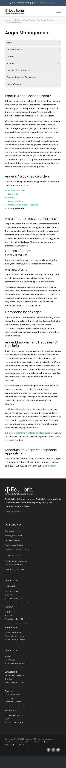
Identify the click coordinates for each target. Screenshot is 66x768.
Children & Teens (15, 49)
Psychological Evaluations (18, 70)
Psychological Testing (14, 545)
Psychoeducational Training (17, 550)
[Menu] (57, 11)
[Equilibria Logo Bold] (27, 11)
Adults (10, 42)
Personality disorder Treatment (23, 205)
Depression (13, 194)
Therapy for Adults (12, 531)
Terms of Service (19, 745)
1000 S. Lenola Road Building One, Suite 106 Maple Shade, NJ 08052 (15, 636)
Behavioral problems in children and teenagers (27, 433)
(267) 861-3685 (18, 569)
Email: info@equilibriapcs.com (45, 3)
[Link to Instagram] (53, 750)
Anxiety (11, 197)
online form (50, 466)
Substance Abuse (16, 190)
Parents (10, 63)
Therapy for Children (13, 535)
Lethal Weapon (14, 84)
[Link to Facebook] (48, 750)
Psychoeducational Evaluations (21, 77)
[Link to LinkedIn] (58, 750)
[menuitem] (57, 11)
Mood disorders (15, 201)
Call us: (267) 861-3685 (20, 3)
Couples (10, 56)
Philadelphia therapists (26, 409)
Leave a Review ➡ (13, 512)
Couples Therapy (12, 540)
